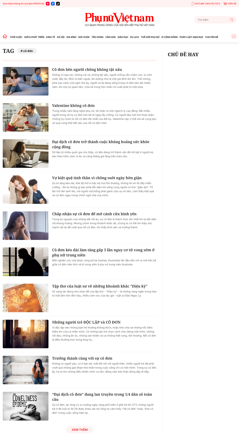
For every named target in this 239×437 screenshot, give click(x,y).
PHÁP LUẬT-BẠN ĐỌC (191, 37)
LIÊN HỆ (230, 3)
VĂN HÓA (110, 37)
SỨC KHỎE (84, 37)
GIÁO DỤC (123, 37)
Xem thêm (80, 430)
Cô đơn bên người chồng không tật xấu (87, 69)
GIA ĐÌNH (71, 37)
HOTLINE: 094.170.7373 (206, 3)
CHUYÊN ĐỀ (211, 37)
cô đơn (28, 51)
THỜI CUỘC (16, 37)
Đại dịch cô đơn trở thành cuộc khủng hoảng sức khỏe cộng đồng (100, 144)
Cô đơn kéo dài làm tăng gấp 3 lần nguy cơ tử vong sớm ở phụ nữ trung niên (103, 252)
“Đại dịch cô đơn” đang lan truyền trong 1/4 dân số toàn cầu (102, 397)
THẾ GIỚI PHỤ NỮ (150, 37)
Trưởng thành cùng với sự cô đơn (82, 358)
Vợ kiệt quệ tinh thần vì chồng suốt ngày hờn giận (97, 177)
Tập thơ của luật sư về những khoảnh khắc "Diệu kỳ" (99, 286)
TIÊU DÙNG (97, 37)
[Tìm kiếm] (215, 19)
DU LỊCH (134, 37)
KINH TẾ (50, 37)
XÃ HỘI (61, 37)
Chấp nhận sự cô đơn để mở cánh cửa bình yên (94, 213)
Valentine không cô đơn (73, 105)
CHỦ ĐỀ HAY (183, 54)
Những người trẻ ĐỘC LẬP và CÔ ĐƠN (86, 322)
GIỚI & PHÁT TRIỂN (34, 37)
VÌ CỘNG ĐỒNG (169, 37)
